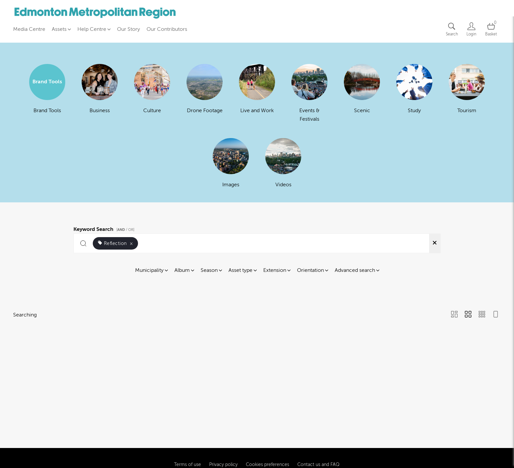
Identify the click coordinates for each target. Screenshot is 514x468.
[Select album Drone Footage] (204, 92)
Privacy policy (223, 446)
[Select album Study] (414, 92)
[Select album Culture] (152, 92)
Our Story (128, 29)
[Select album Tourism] (466, 92)
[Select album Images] (230, 162)
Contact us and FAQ (318, 446)
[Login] (471, 29)
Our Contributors (167, 29)
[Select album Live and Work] (257, 92)
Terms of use (187, 446)
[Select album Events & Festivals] (309, 92)
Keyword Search (104, 228)
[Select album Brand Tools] (47, 92)
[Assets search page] (452, 29)
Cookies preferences (267, 446)
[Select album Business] (99, 92)
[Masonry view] (454, 315)
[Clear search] (434, 243)
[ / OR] (125, 230)
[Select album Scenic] (362, 92)
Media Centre (29, 29)
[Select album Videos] (283, 162)
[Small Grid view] (482, 315)
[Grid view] (468, 315)
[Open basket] (491, 29)
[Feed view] (495, 315)
